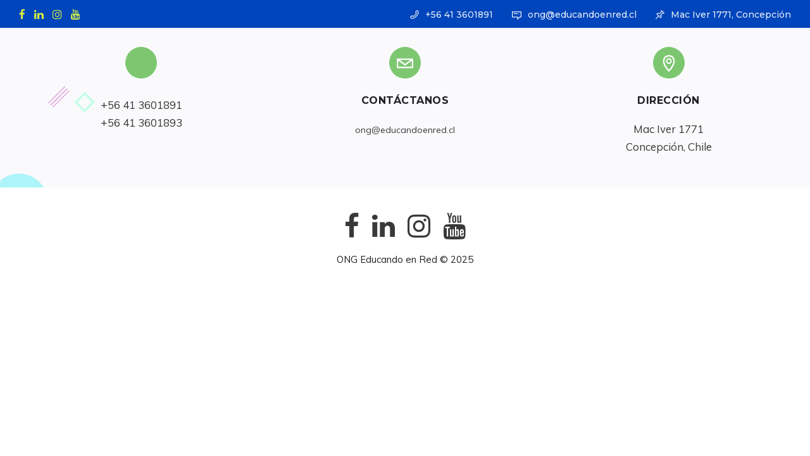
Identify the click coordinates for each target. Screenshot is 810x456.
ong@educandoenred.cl (582, 14)
